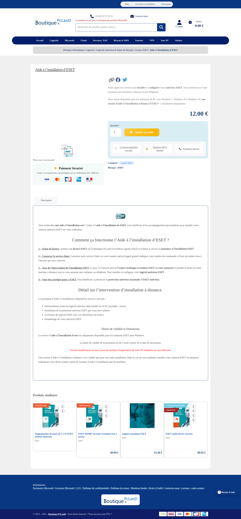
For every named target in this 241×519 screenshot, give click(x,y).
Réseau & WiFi (121, 40)
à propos (185, 488)
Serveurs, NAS (100, 40)
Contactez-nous (141, 16)
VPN (152, 40)
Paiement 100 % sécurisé (160, 149)
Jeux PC (165, 40)
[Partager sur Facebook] (119, 79)
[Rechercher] (161, 27)
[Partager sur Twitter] (125, 79)
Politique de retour (120, 488)
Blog (127, 4)
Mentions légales (139, 488)
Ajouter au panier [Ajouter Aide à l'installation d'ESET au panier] (142, 132)
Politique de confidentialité (96, 488)
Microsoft (69, 40)
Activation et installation (145, 4)
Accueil (39, 40)
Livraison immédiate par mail (129, 149)
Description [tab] (46, 200)
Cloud (84, 40)
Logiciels (54, 40)
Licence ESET (141, 50)
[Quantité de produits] (115, 132)
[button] (112, 79)
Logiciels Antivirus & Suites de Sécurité (114, 50)
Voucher (139, 40)
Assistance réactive (191, 149)
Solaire (178, 40)
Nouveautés (166, 4)
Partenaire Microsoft (43, 488)
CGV (78, 488)
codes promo (197, 488)
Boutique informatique (73, 50)
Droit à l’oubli (156, 488)
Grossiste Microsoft (64, 488)
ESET (120, 167)
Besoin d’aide (228, 492)
